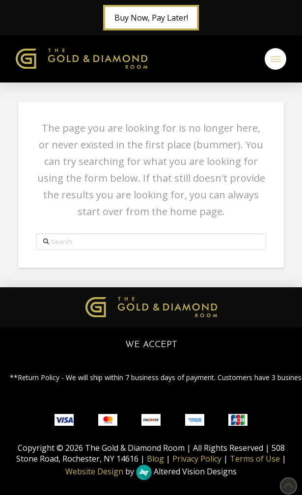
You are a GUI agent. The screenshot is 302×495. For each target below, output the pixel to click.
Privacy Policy (196, 458)
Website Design (94, 471)
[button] (275, 59)
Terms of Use (255, 458)
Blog (155, 458)
